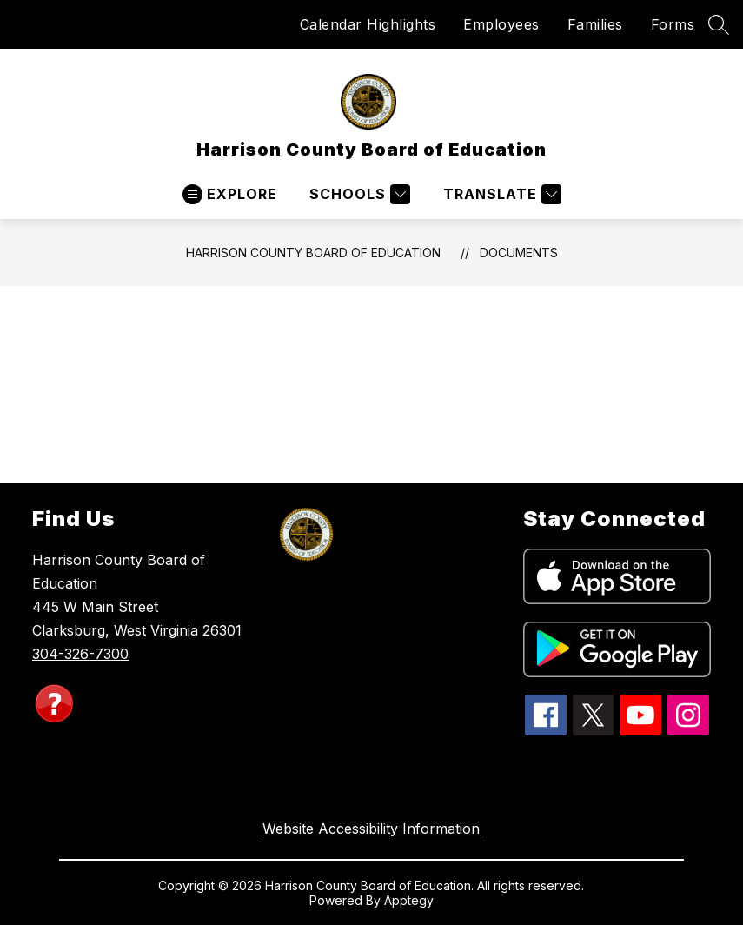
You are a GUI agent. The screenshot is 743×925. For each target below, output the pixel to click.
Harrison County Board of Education (313, 252)
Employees (501, 24)
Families (595, 24)
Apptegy (409, 900)
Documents (519, 252)
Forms (673, 24)
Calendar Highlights (368, 24)
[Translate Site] (500, 194)
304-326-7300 (80, 653)
